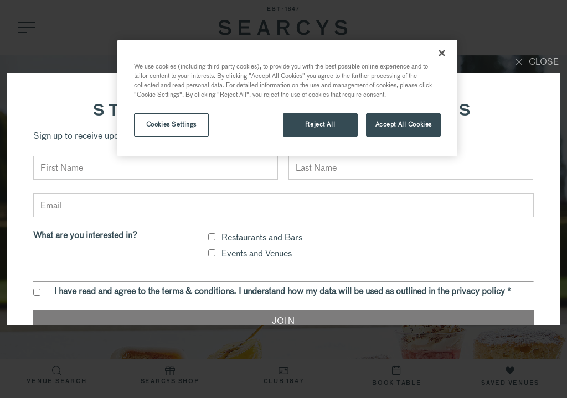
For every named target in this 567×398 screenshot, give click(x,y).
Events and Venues (256, 253)
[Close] (442, 53)
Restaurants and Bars (261, 237)
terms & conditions (198, 291)
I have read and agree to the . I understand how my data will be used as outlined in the (282, 291)
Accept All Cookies (403, 124)
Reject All (320, 124)
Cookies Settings (171, 124)
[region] (287, 98)
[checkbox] (211, 236)
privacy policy (478, 291)
